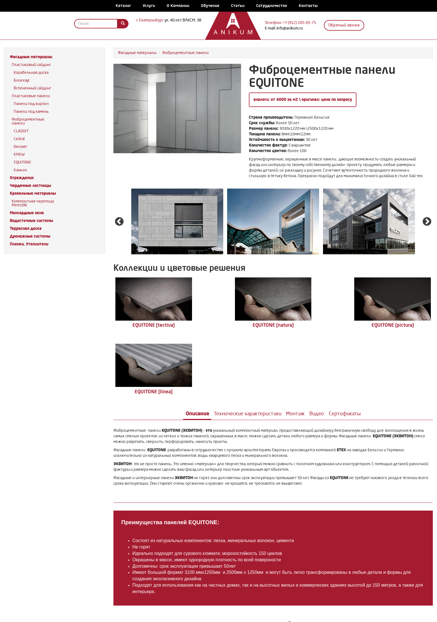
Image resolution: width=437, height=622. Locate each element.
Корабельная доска (31, 72)
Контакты (308, 6)
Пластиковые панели (31, 96)
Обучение (210, 6)
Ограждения (21, 178)
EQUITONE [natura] (233, 325)
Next (427, 222)
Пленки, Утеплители (29, 244)
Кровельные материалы (33, 193)
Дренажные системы (30, 236)
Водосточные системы (31, 221)
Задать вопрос (362, 565)
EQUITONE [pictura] (313, 325)
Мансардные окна (27, 213)
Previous (119, 222)
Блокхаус (22, 80)
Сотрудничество (271, 6)
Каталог (123, 6)
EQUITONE (22, 162)
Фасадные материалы (31, 57)
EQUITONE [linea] (393, 325)
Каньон (20, 170)
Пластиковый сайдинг (31, 65)
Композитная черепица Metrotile (33, 203)
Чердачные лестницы (30, 186)
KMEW (19, 154)
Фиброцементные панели (28, 121)
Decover (20, 147)
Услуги (149, 6)
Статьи (237, 6)
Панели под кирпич (31, 104)
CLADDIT (21, 131)
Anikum (230, 33)
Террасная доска (26, 228)
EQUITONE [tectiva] (153, 325)
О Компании (178, 6)
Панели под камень (31, 111)
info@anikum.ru (289, 28)
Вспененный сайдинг (32, 88)
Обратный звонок (344, 25)
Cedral (19, 139)
